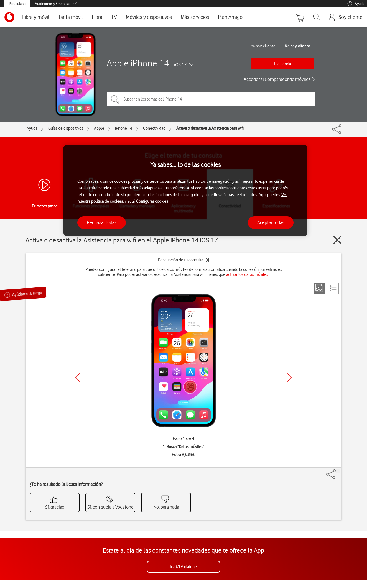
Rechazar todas (101, 222)
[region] (185, 190)
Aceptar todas (270, 222)
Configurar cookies (152, 201)
